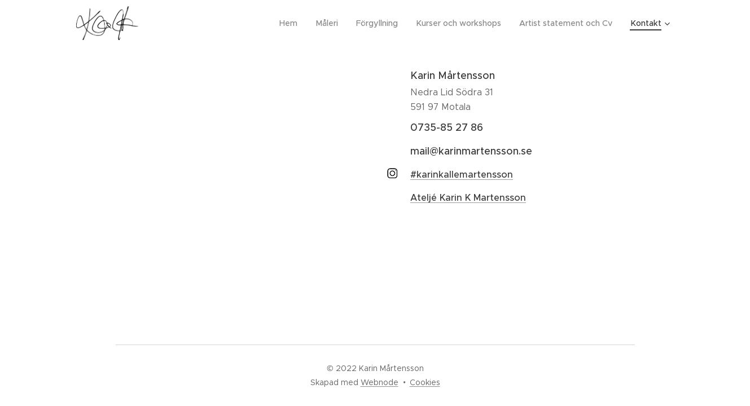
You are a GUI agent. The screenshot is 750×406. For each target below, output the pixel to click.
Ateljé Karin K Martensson (468, 198)
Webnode (379, 382)
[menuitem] (295, 23)
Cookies (425, 382)
